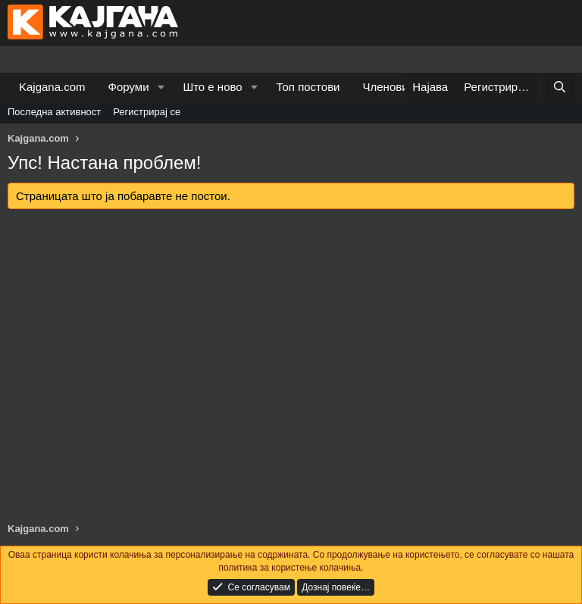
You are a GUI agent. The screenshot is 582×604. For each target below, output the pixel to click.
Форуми (128, 86)
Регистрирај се (146, 111)
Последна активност (54, 111)
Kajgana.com (52, 86)
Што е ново (212, 86)
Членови (385, 86)
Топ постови (308, 86)
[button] (160, 87)
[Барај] (559, 87)
